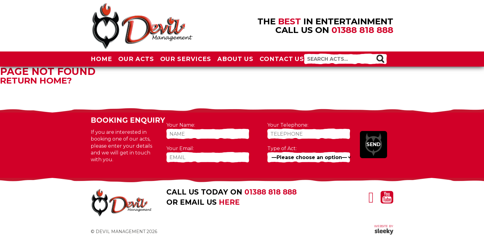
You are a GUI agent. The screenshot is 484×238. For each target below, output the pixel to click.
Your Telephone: (287, 125)
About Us (235, 59)
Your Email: (180, 148)
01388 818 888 (362, 30)
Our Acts (136, 59)
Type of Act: (282, 148)
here (229, 202)
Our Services (185, 59)
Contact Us (282, 59)
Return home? (36, 80)
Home (101, 59)
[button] (380, 58)
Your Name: (180, 125)
